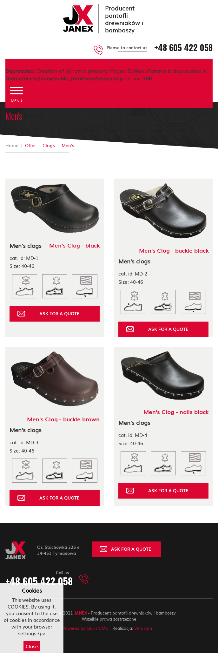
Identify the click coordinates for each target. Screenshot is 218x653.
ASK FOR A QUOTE (59, 313)
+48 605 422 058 (183, 47)
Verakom (143, 628)
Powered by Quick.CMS (85, 628)
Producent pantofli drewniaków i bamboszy (124, 18)
